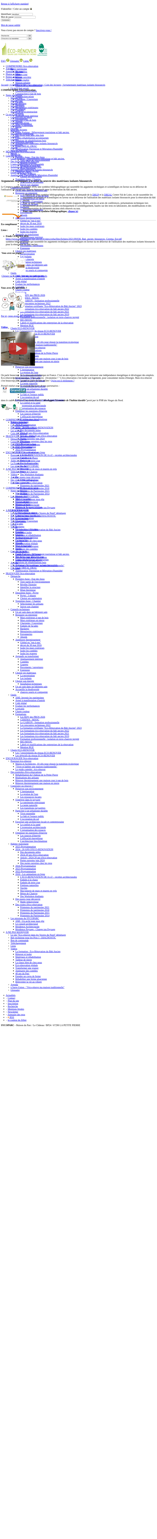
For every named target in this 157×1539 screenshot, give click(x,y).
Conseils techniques (20, 946)
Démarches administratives (24, 932)
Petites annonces (14, 581)
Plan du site (13, 1505)
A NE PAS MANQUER (17, 510)
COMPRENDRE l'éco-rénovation (22, 924)
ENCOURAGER (22, 336)
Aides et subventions (21, 965)
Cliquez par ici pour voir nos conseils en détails (24, 780)
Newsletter (13, 1516)
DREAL (108, 699)
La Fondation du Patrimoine (24, 968)
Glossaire (16, 61)
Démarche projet (19, 943)
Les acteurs (16, 935)
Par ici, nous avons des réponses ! (17, 820)
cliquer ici (73, 716)
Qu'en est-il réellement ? (62, 885)
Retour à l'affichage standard (14, 3)
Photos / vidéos (13, 579)
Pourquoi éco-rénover (21, 960)
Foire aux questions (20, 987)
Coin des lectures (19, 938)
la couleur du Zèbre (17, 1525)
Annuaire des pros (14, 576)
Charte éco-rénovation (21, 952)
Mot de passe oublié (10, 25)
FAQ (5, 61)
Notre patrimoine (19, 927)
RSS (11, 1522)
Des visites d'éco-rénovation (24, 984)
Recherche (13, 1511)
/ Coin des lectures (52, 589)
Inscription (13, 1508)
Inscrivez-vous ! (43, 30)
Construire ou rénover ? (22, 962)
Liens (27, 61)
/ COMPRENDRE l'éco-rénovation (26, 589)
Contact (11, 1502)
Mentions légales (16, 1513)
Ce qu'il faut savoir (20, 930)
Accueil (4, 589)
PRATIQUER (20, 151)
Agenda (9, 573)
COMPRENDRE (22, 66)
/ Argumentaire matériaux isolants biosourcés (83, 589)
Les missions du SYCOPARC (25, 971)
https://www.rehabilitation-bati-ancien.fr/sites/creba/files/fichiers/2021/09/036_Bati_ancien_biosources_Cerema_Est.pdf (64, 743)
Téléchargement (13, 584)
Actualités (10, 1500)
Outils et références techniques (25, 949)
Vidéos (14, 979)
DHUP (95, 699)
